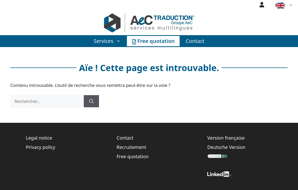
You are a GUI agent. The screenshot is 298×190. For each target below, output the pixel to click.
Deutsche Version (226, 147)
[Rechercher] (91, 101)
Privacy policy (40, 147)
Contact (195, 40)
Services (110, 41)
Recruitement (131, 147)
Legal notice (39, 138)
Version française (226, 138)
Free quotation (133, 156)
